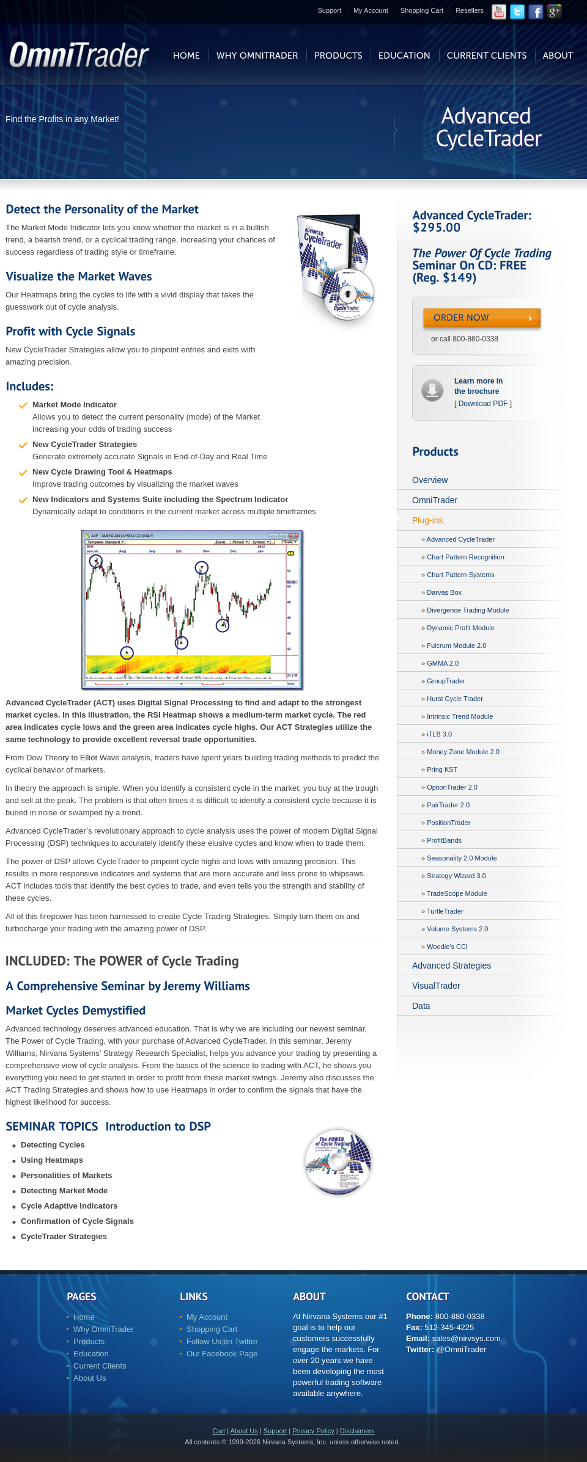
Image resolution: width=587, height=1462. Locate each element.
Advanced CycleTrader (461, 539)
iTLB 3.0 (439, 734)
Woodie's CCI (447, 946)
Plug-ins (427, 520)
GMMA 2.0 (443, 663)
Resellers (470, 10)
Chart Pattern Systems (461, 574)
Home (84, 1317)
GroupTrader (446, 681)
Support (329, 10)
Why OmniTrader (103, 1329)
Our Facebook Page (221, 1353)
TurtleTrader (445, 911)
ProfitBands (444, 840)
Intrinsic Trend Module (460, 716)
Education (91, 1353)
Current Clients (100, 1365)
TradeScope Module (457, 893)
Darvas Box (444, 592)
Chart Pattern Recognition (465, 557)
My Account (370, 10)
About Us (89, 1378)
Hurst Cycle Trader (455, 698)
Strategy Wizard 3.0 (456, 875)
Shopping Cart (422, 10)
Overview (430, 480)
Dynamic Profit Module (461, 627)
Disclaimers (357, 1431)
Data (421, 1006)
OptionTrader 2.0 (452, 787)
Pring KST (442, 769)
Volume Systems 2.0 (457, 929)
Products (89, 1341)
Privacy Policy (313, 1431)
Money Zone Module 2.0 (463, 751)
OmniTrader (434, 500)
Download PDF (483, 403)
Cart (218, 1431)
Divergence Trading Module (468, 610)
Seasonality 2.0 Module (462, 858)
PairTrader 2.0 (448, 805)
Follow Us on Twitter (222, 1341)
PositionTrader (448, 822)
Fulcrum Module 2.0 (456, 645)
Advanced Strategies (451, 965)
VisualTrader (436, 986)
